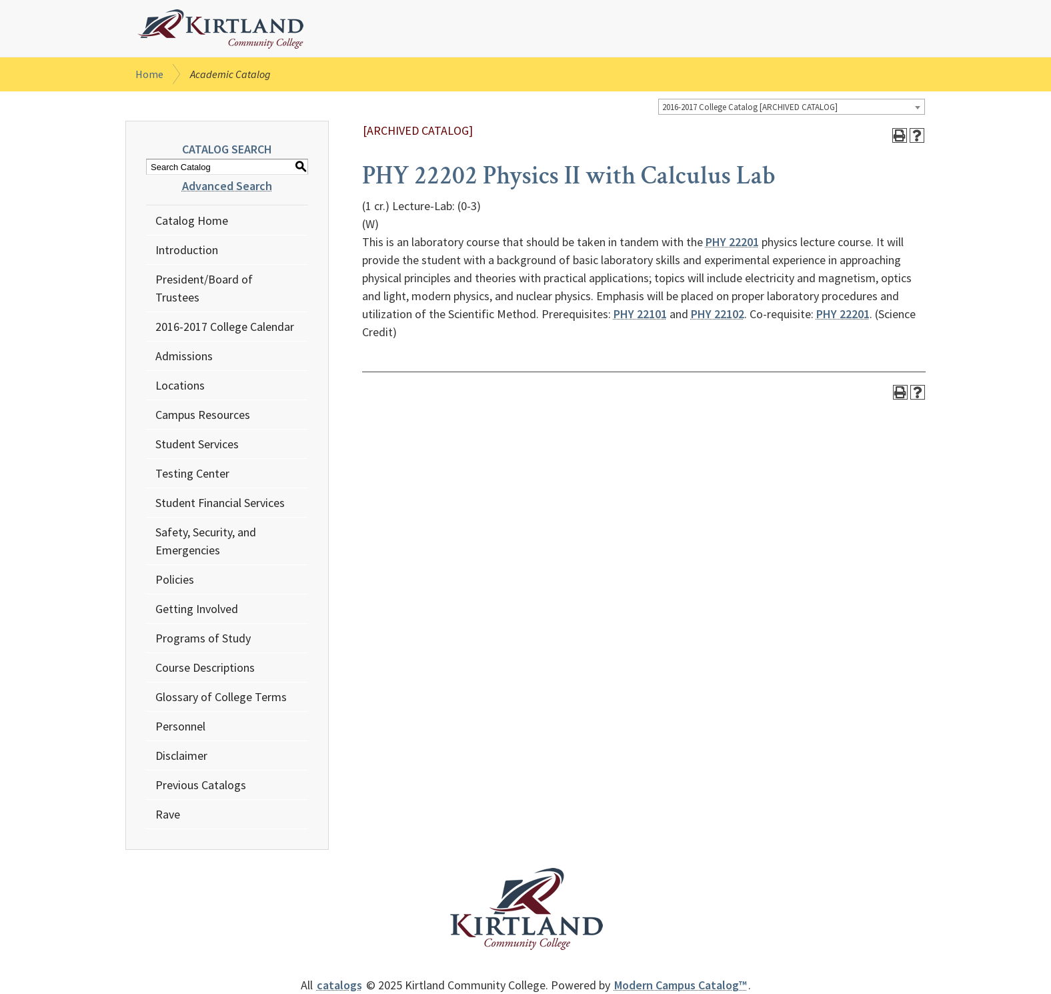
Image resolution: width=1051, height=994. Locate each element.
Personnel (180, 726)
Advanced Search (227, 185)
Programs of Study (203, 638)
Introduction (186, 250)
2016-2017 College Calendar (224, 326)
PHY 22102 (717, 314)
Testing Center (192, 473)
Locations (180, 385)
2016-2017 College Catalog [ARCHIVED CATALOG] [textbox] (750, 107)
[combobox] (791, 107)
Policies (174, 579)
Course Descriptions (205, 667)
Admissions (184, 356)
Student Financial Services (220, 502)
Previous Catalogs (200, 785)
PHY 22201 (732, 242)
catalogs (339, 985)
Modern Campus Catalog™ (680, 985)
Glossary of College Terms (221, 696)
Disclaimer (181, 755)
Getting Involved (196, 608)
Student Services (197, 444)
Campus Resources (202, 414)
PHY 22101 (640, 314)
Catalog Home (191, 220)
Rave (167, 814)
